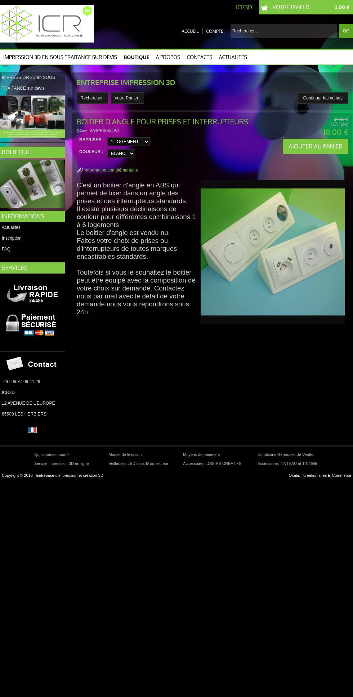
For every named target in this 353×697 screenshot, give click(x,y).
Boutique (136, 57)
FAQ (6, 249)
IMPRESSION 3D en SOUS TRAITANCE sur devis (60, 57)
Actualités (233, 57)
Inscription (12, 238)
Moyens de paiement (201, 454)
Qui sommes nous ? (52, 454)
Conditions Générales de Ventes (286, 454)
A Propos (168, 57)
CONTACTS (200, 57)
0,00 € (341, 7)
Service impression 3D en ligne (61, 463)
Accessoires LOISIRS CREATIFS (212, 463)
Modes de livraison (125, 454)
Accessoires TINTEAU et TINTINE (288, 463)
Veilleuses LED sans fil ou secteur (139, 463)
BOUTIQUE (16, 152)
